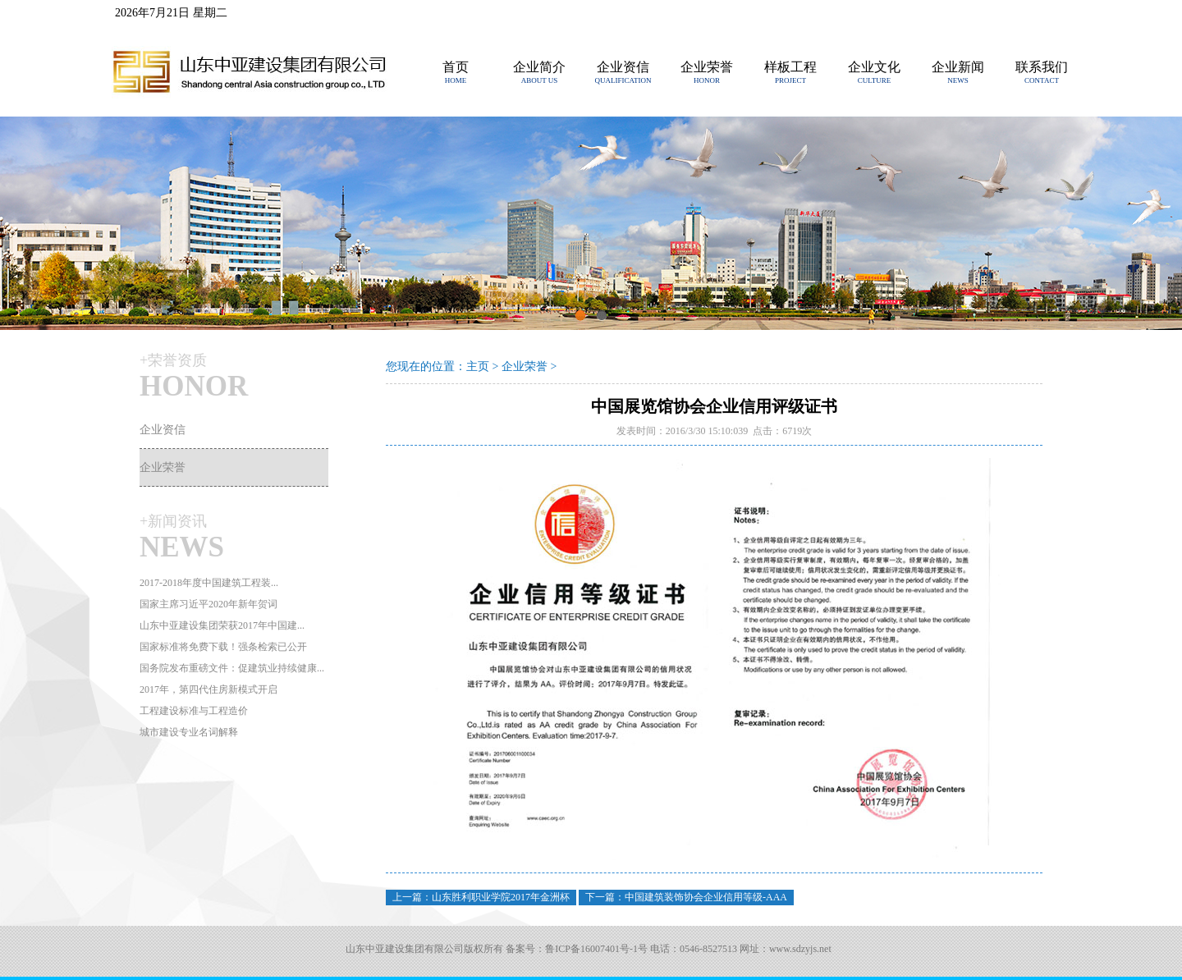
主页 (477, 366)
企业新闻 (958, 67)
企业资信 (623, 67)
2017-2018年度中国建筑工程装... (209, 582)
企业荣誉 (706, 67)
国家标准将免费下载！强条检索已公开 (223, 647)
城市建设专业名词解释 (189, 732)
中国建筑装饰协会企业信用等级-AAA (706, 897)
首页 (455, 67)
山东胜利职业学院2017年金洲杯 (501, 897)
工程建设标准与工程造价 (194, 711)
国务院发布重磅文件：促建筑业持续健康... (232, 668)
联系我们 (1041, 67)
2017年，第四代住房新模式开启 (208, 689)
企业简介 (539, 67)
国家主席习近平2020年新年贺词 (208, 604)
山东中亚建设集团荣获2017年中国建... (222, 625)
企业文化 (874, 67)
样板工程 (790, 67)
